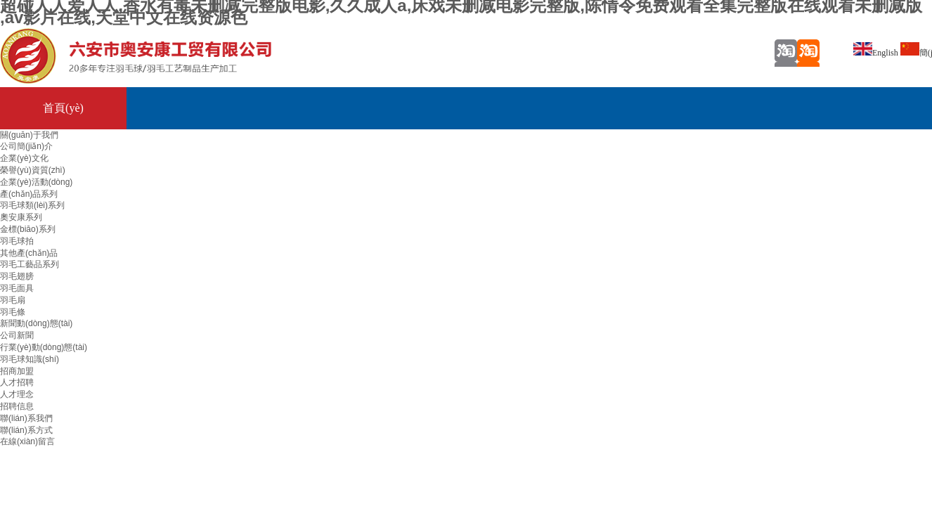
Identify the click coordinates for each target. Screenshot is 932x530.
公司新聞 (17, 335)
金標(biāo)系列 (28, 229)
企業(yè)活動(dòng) (36, 182)
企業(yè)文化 (24, 158)
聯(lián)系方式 (26, 430)
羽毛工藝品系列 (29, 264)
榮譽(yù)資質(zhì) (32, 170)
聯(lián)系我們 (26, 418)
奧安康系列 (21, 217)
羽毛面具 (17, 288)
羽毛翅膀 (17, 276)
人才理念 (17, 394)
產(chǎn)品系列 (29, 194)
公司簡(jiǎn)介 (26, 146)
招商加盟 (17, 371)
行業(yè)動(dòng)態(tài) (43, 347)
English (875, 53)
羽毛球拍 (17, 241)
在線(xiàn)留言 (27, 441)
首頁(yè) (63, 108)
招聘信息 (17, 406)
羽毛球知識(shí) (29, 359)
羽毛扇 (12, 300)
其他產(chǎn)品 (29, 253)
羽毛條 (12, 312)
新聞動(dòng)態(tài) (36, 323)
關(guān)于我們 (29, 135)
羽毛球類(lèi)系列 (32, 205)
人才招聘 (17, 382)
